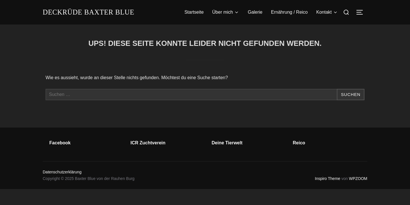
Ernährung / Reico (289, 12)
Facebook (60, 142)
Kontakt (327, 12)
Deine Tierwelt (227, 142)
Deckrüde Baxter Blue (92, 12)
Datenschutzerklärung (62, 172)
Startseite (194, 12)
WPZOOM (358, 178)
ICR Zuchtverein (147, 142)
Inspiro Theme (327, 178)
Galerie (255, 12)
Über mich (225, 12)
